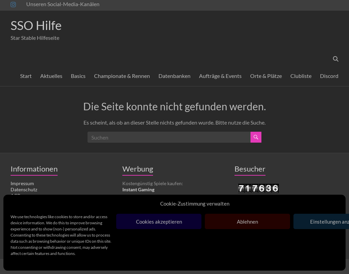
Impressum (22, 183)
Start (26, 75)
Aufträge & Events (220, 75)
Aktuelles (51, 75)
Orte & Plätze (266, 75)
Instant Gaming (138, 189)
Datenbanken (174, 75)
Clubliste (301, 75)
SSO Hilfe (36, 25)
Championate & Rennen (122, 75)
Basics (78, 75)
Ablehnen (247, 222)
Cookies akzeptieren (159, 222)
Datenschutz (24, 189)
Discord (329, 75)
